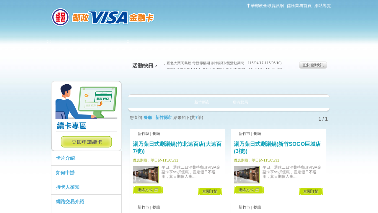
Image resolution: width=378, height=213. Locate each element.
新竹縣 (143, 133)
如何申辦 (65, 172)
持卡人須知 (67, 187)
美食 (150, 84)
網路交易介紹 (70, 201)
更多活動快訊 (313, 65)
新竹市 (244, 133)
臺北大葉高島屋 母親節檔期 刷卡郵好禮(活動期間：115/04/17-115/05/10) (222, 63)
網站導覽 (323, 5)
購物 (227, 84)
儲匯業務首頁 (299, 5)
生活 (189, 84)
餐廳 (156, 133)
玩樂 (266, 84)
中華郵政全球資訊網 (265, 5)
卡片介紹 (65, 158)
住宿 (305, 84)
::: (43, 2)
